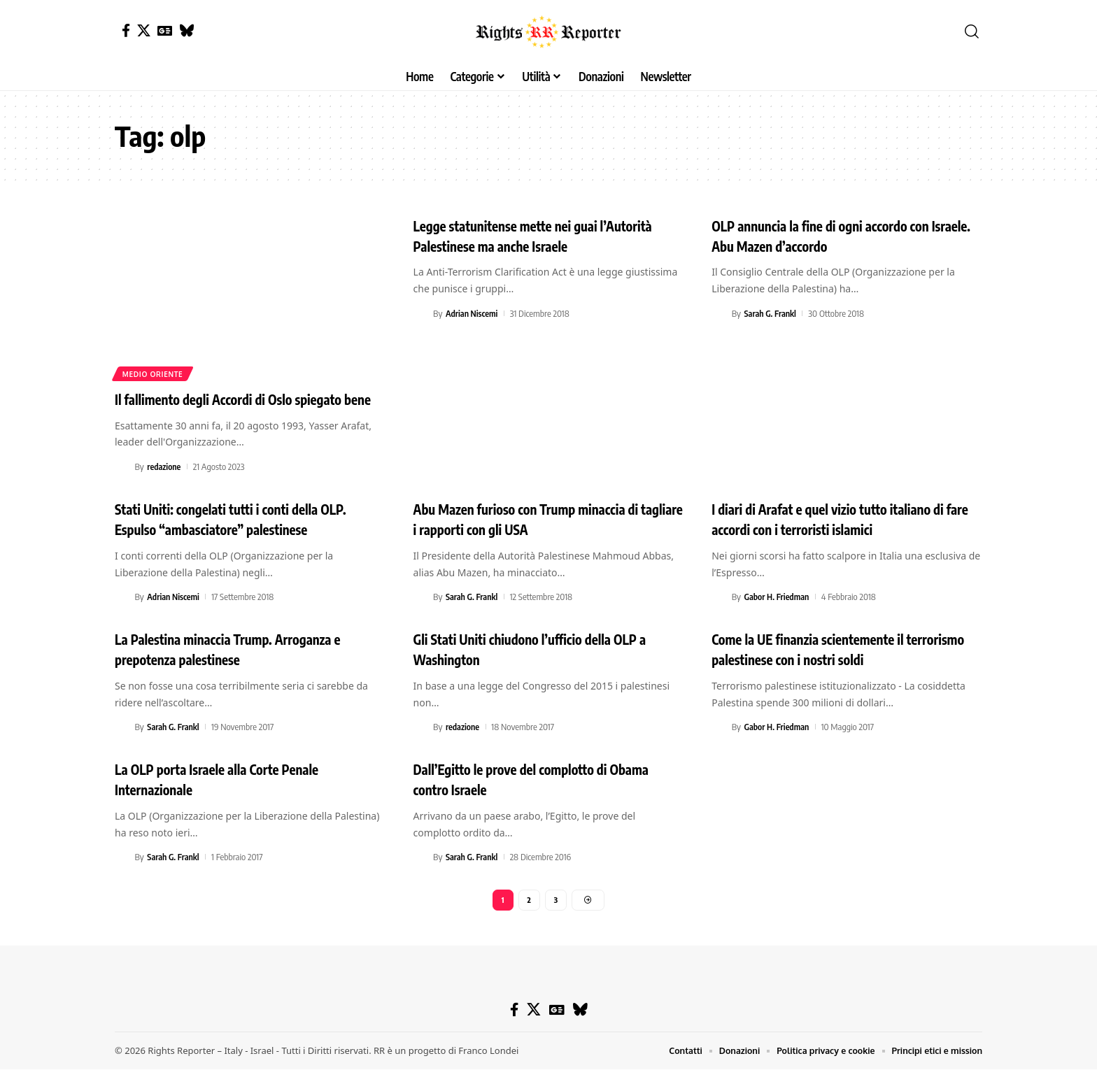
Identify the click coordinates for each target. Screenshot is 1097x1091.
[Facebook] (126, 30)
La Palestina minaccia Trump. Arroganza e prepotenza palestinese (246, 669)
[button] (972, 31)
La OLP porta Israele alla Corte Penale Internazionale (233, 799)
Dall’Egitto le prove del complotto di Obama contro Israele (526, 799)
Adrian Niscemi (473, 313)
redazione (165, 486)
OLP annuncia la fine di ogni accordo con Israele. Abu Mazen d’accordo (838, 235)
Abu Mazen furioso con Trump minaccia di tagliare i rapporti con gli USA (544, 539)
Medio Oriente (153, 373)
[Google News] (165, 30)
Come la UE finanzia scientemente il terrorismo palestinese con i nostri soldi (835, 669)
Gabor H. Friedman (778, 616)
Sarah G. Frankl (771, 313)
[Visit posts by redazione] (122, 486)
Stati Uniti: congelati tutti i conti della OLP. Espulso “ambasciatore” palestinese (250, 539)
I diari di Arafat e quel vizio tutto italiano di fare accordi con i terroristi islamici (847, 539)
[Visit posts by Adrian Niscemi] (421, 313)
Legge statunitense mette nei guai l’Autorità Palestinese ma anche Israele (535, 235)
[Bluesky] (186, 30)
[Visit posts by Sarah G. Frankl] (719, 313)
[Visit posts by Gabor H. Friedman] (719, 617)
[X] (144, 30)
